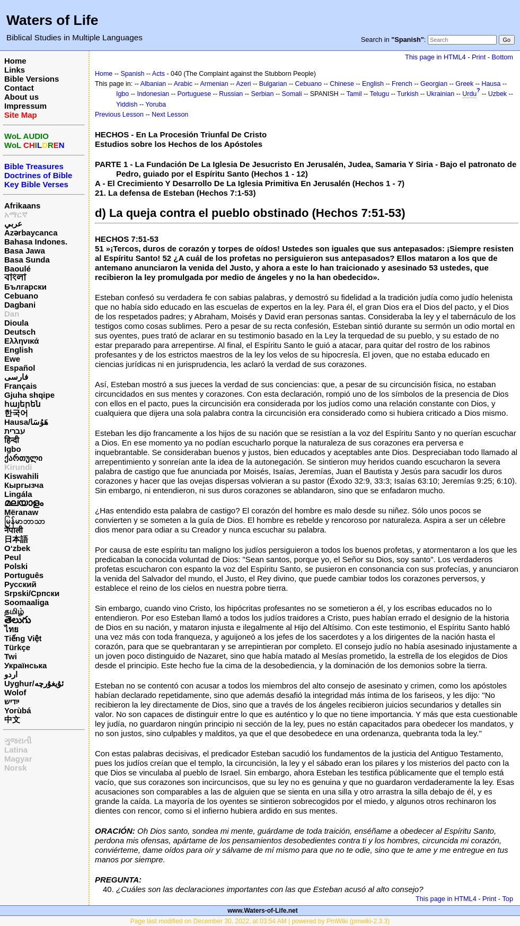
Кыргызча (23, 485)
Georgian (433, 84)
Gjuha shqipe (29, 394)
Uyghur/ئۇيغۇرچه (34, 683)
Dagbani (20, 304)
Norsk (15, 767)
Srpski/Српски (31, 593)
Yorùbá (17, 710)
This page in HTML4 (435, 57)
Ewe (12, 358)
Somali (292, 94)
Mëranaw (21, 512)
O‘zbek (17, 548)
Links (14, 69)
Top (507, 899)
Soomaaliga (26, 602)
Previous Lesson (119, 114)
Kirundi (18, 466)
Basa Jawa (24, 250)
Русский (20, 584)
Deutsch (20, 331)
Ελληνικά (21, 340)
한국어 (16, 412)
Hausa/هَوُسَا (26, 421)
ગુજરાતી (17, 740)
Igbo (12, 448)
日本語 (16, 539)
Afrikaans (22, 205)
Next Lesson (170, 114)
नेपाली (13, 530)
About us (21, 96)
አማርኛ (16, 214)
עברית (14, 430)
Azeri (243, 84)
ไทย (11, 629)
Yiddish (126, 104)
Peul (12, 557)
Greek (464, 84)
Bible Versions (31, 78)
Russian (231, 94)
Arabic (183, 84)
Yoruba (155, 104)
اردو (10, 674)
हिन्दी (11, 439)
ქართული (23, 457)
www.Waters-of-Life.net (262, 910)
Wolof (15, 692)
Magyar (18, 758)
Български (25, 286)
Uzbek (497, 94)
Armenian (214, 84)
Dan (11, 313)
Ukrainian (441, 94)
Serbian (262, 94)
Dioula (16, 322)
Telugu (379, 94)
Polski (16, 566)
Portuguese (194, 94)
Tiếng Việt (22, 638)
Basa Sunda (27, 259)
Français (20, 385)
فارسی (16, 376)
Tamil (354, 94)
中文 (12, 719)
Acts (158, 73)
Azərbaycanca (31, 232)
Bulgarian (273, 84)
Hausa (490, 84)
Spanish (132, 73)
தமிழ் (14, 611)
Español (19, 367)
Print (479, 57)
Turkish (407, 94)
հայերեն (22, 403)
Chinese (342, 84)
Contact (19, 87)
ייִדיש (11, 701)
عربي (13, 223)
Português (23, 575)
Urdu (469, 94)
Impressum (25, 105)
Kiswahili (21, 476)
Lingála (18, 494)
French (402, 84)
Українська (25, 665)
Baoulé (17, 268)
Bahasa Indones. (35, 241)
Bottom (502, 57)
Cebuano (21, 295)
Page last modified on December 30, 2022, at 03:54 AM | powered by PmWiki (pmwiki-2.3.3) (260, 921)
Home (15, 60)
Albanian (153, 84)
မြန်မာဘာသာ (24, 521)
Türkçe (17, 647)
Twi (10, 656)
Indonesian (153, 94)
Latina (16, 749)
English (18, 349)
